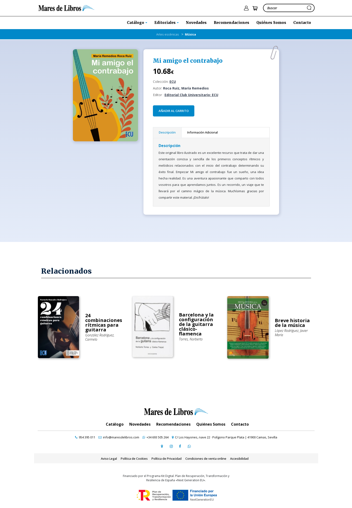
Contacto (302, 22)
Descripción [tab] (167, 132)
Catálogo (115, 424)
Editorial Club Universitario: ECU (191, 95)
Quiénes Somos (271, 22)
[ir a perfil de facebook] (180, 446)
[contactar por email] (118, 437)
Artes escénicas (167, 34)
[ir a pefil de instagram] (171, 446)
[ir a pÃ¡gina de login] (246, 8)
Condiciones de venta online (205, 458)
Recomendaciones (231, 22)
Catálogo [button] (136, 22)
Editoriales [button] (165, 22)
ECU (172, 81)
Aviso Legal (109, 458)
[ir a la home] (66, 7)
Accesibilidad (239, 458)
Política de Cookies (134, 458)
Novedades (196, 22)
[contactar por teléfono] (85, 437)
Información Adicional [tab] (202, 132)
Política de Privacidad (166, 458)
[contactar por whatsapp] (189, 446)
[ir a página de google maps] (162, 446)
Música (190, 34)
